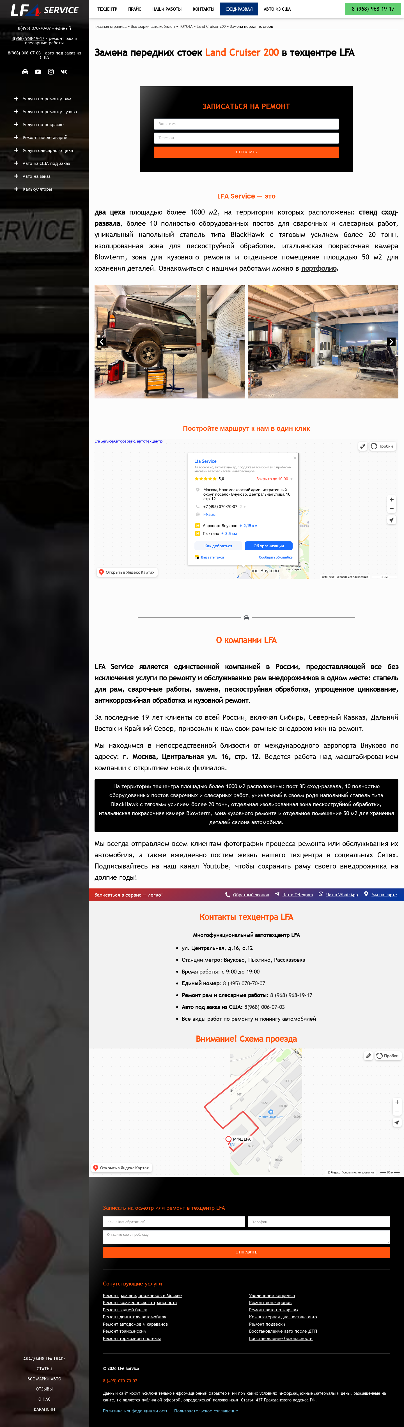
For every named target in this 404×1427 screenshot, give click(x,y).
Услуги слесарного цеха (48, 150)
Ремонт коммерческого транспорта (140, 1302)
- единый (44, 28)
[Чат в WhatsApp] (320, 893)
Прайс (134, 9)
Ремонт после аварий (45, 137)
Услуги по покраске (43, 124)
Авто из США (277, 9)
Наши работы (167, 9)
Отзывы (44, 1389)
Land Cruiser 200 (211, 26)
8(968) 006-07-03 (264, 1007)
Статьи (44, 1368)
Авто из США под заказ (46, 163)
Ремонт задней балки (125, 1310)
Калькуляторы (37, 189)
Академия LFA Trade (44, 1358)
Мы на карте (384, 895)
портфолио (318, 268)
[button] (48, 98)
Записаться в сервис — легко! (129, 895)
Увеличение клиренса (272, 1295)
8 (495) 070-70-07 (244, 983)
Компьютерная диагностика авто (283, 1317)
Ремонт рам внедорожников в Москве (142, 1295)
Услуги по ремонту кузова (50, 111)
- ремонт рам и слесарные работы (44, 40)
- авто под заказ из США (44, 55)
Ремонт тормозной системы (132, 1338)
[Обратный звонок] (227, 894)
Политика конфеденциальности (136, 1411)
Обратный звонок (251, 895)
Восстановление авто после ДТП (283, 1331)
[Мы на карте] (366, 893)
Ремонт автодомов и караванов (135, 1324)
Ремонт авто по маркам (273, 1310)
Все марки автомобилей (153, 26)
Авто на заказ (36, 176)
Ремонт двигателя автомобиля (134, 1317)
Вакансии (44, 1409)
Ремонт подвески (267, 1324)
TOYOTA (185, 26)
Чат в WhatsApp (342, 895)
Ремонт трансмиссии (124, 1331)
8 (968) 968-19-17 (291, 995)
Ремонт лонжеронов (270, 1302)
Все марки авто (44, 1379)
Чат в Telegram (298, 895)
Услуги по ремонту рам (47, 98)
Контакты (203, 9)
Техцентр (107, 9)
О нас (44, 1399)
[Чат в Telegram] (277, 893)
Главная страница (111, 26)
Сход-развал (239, 9)
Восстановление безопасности (281, 1338)
